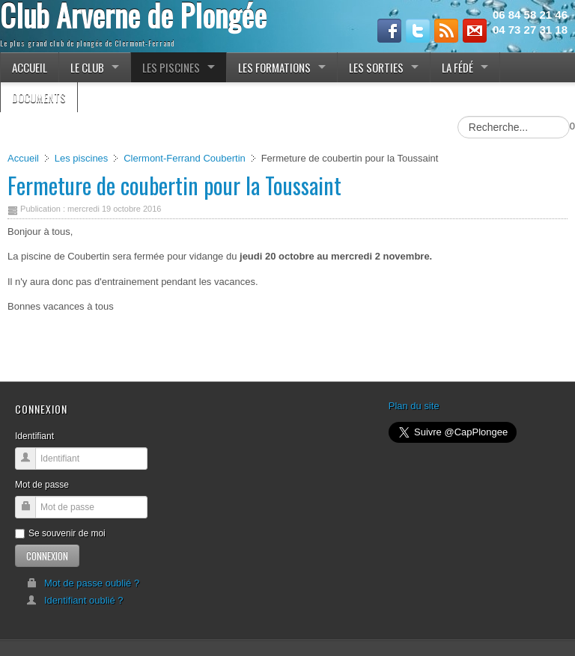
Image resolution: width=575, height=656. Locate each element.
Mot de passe (42, 484)
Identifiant (34, 436)
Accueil (23, 158)
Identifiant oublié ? (75, 600)
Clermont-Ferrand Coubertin (185, 158)
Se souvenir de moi (60, 533)
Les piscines (82, 158)
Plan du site (414, 405)
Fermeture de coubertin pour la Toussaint (174, 185)
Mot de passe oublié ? (82, 583)
